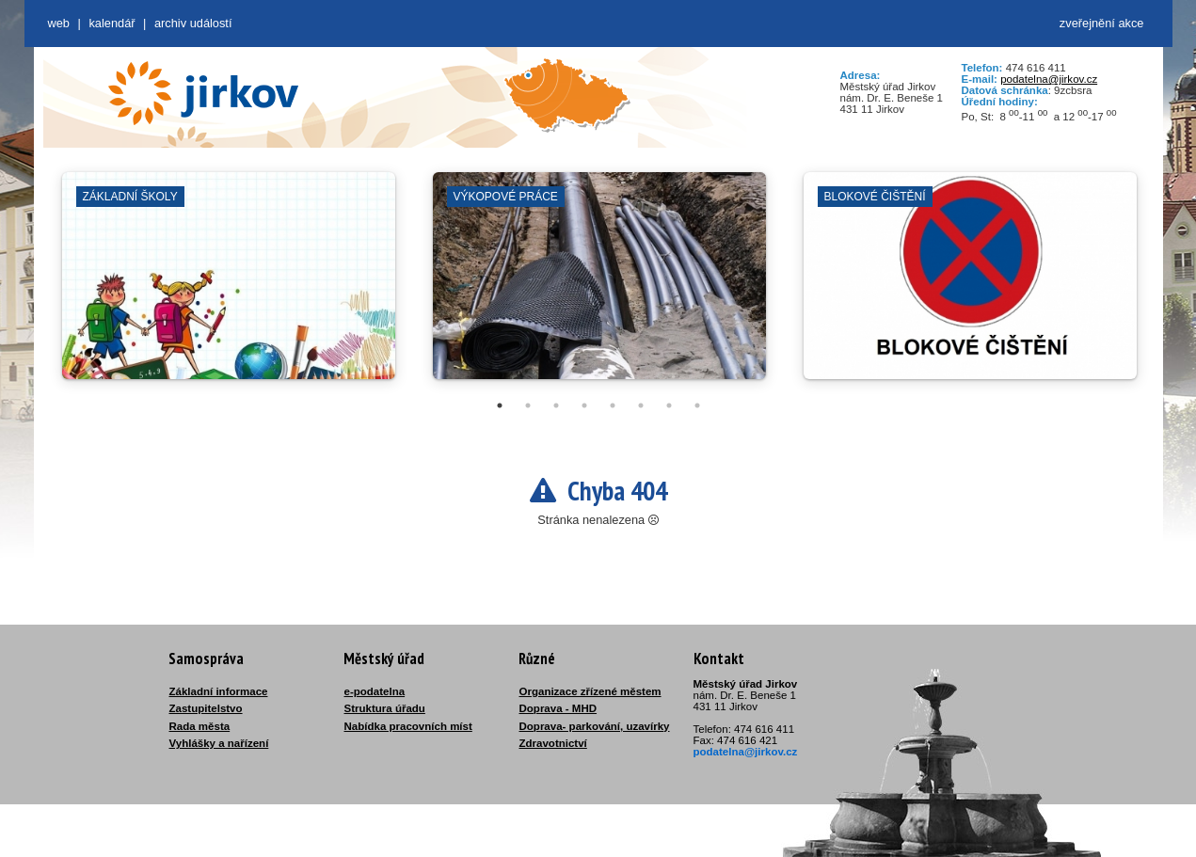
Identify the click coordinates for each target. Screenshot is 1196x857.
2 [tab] (527, 405)
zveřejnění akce (1102, 23)
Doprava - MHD (558, 708)
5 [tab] (612, 405)
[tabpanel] (228, 285)
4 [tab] (584, 405)
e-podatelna (375, 691)
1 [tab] (499, 405)
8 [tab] (697, 405)
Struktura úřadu (384, 708)
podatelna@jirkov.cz (1048, 79)
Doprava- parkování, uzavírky (594, 726)
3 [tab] (556, 405)
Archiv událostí (193, 23)
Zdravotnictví (553, 743)
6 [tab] (640, 405)
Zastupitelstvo (206, 708)
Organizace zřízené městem (590, 691)
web (59, 23)
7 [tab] (669, 405)
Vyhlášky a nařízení (219, 743)
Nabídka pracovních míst (408, 726)
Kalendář (111, 23)
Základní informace (218, 691)
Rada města (200, 726)
